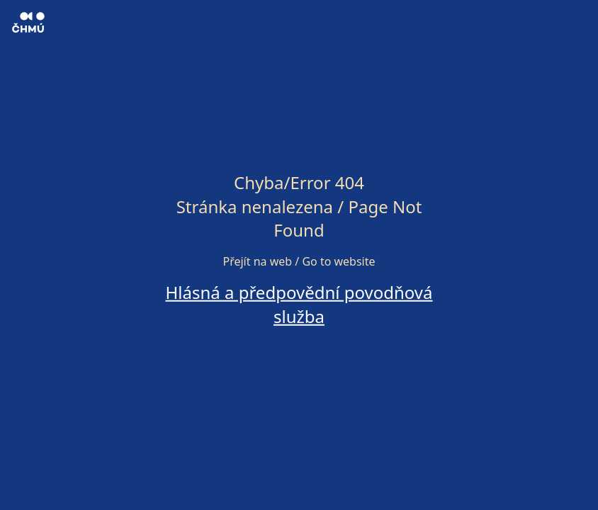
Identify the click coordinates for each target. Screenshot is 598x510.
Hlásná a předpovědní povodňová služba (298, 304)
